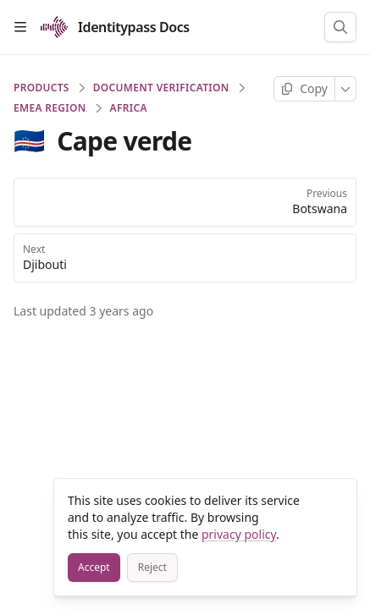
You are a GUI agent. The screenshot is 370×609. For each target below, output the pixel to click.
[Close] (336, 499)
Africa (128, 108)
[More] (345, 89)
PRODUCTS (41, 88)
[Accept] (94, 567)
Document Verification (161, 88)
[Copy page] (304, 89)
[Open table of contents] (20, 27)
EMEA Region (50, 108)
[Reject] (152, 567)
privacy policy (239, 534)
